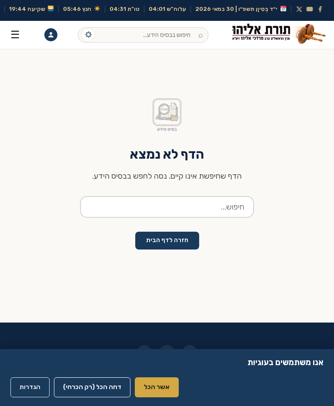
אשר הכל (157, 387)
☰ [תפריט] (15, 34)
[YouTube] (309, 9)
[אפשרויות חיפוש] (88, 35)
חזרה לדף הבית (167, 240)
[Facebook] (320, 9)
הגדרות (30, 387)
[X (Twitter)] (299, 9)
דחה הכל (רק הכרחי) (92, 387)
